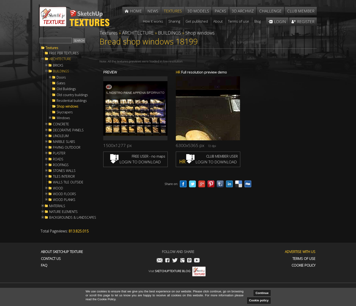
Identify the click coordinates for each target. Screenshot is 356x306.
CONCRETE (61, 124)
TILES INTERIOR (64, 176)
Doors (61, 77)
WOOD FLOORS (64, 194)
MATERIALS (57, 206)
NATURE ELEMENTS (63, 212)
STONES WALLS (64, 171)
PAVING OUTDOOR (66, 147)
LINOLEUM (61, 136)
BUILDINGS (61, 71)
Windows (63, 118)
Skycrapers (65, 112)
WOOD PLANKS (64, 200)
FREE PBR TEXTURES (64, 53)
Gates (61, 83)
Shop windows (67, 106)
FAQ (44, 265)
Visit (177, 271)
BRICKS (58, 65)
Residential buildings (72, 101)
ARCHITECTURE (60, 59)
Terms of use (303, 258)
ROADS (58, 159)
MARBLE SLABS (64, 142)
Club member (300, 11)
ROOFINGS (61, 165)
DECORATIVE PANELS (68, 130)
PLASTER (59, 153)
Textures (52, 48)
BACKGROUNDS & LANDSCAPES (72, 217)
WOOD (58, 188)
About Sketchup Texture (62, 252)
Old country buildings (72, 95)
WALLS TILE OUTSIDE (68, 182)
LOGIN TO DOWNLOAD (135, 162)
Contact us (51, 258)
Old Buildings (66, 89)
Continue (262, 293)
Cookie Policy (303, 265)
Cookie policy (259, 300)
